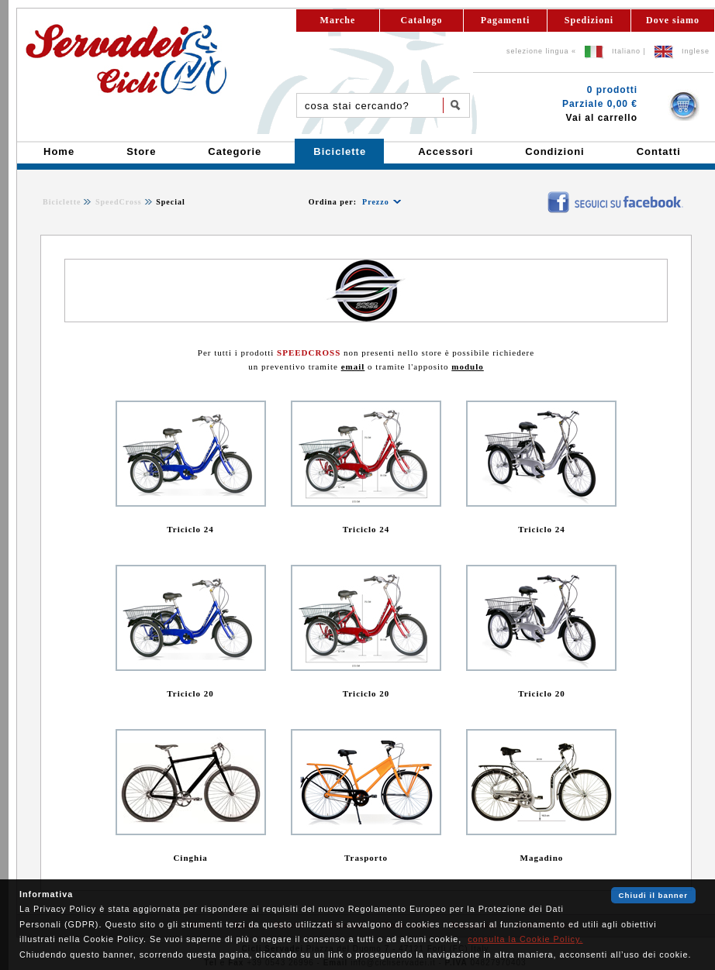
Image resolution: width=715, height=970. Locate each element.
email (353, 366)
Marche (338, 20)
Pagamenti (505, 20)
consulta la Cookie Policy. (525, 939)
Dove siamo (672, 20)
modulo (467, 366)
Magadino (542, 857)
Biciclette (62, 202)
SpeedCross (118, 202)
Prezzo (375, 202)
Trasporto (366, 857)
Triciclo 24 (190, 529)
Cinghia (190, 857)
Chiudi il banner (653, 895)
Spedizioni (589, 20)
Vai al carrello (601, 117)
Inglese (696, 51)
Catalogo (422, 20)
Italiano (626, 51)
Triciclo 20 (190, 693)
